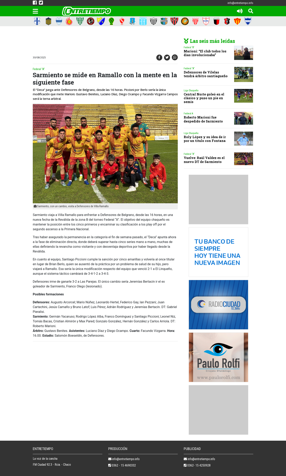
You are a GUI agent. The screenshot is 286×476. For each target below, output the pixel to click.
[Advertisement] (104, 41)
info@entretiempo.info (240, 3)
